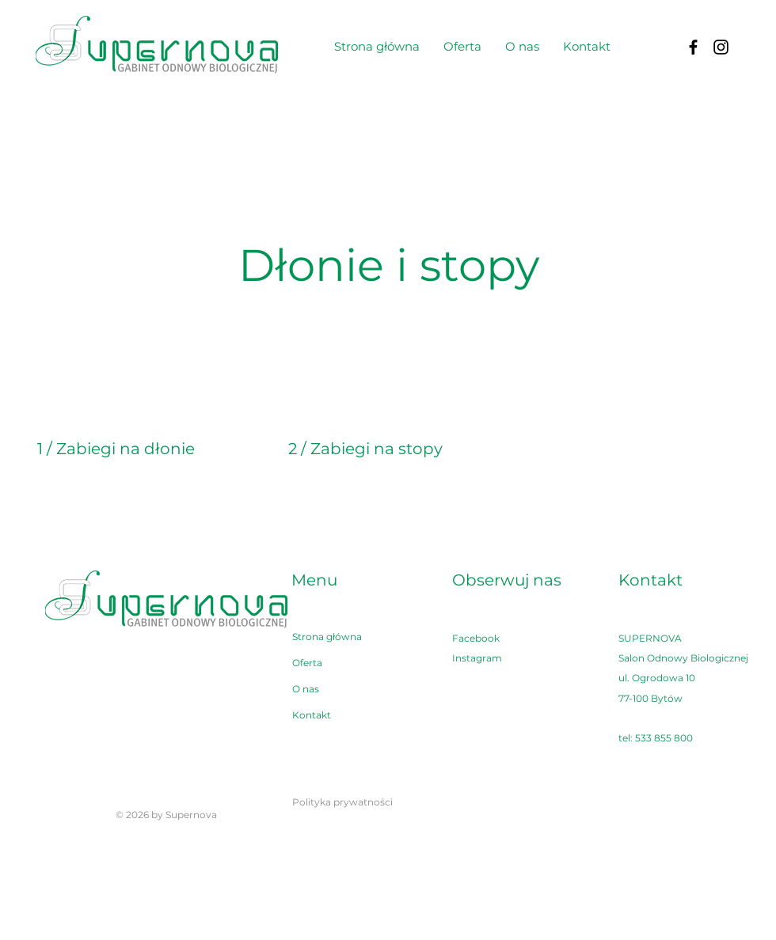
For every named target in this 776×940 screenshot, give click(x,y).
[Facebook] (693, 47)
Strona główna (327, 636)
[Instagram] (721, 47)
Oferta (307, 663)
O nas (305, 689)
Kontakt (311, 715)
